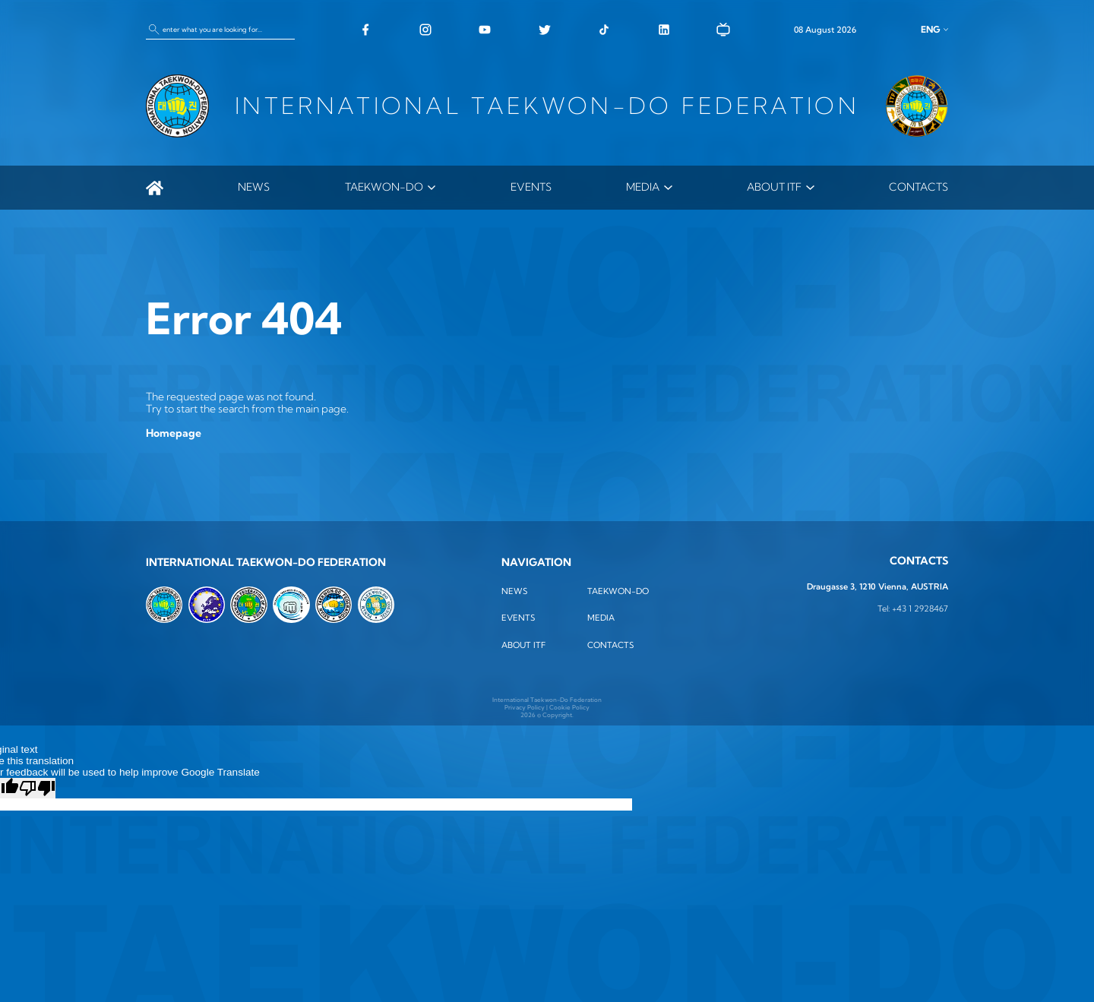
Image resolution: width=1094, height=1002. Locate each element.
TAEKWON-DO (384, 187)
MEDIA (642, 187)
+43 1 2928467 (920, 609)
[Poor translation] (37, 788)
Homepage (173, 433)
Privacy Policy (524, 707)
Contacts (918, 187)
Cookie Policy (569, 707)
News (254, 187)
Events (531, 187)
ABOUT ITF (774, 187)
